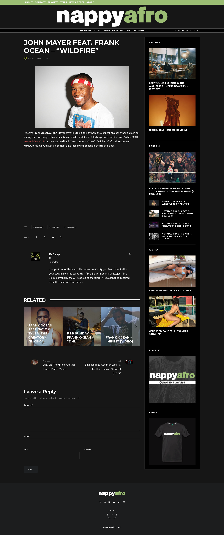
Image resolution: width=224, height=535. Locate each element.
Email (26, 453)
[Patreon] (183, 30)
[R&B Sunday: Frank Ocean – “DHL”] (82, 326)
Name (27, 440)
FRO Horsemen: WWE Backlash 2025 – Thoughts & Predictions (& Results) (171, 192)
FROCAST (126, 30)
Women (139, 30)
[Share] (36, 237)
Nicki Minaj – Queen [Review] (168, 130)
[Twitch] (194, 30)
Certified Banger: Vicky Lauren (170, 291)
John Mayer (54, 227)
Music (97, 30)
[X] (175, 30)
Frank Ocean (39, 227)
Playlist (53, 2)
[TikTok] (190, 30)
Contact (40, 2)
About (29, 2)
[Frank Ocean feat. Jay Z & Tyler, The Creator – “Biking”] (43, 326)
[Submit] (53, 237)
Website (87, 453)
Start (63, 2)
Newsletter (76, 2)
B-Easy (31, 58)
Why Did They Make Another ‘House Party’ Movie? (61, 365)
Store (90, 2)
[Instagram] (179, 30)
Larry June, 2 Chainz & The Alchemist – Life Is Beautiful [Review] (168, 86)
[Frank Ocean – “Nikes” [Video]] (120, 326)
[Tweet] (44, 237)
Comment (28, 405)
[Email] (61, 237)
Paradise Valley (71, 227)
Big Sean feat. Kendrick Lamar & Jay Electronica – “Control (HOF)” (102, 367)
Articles (109, 30)
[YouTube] (187, 30)
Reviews (85, 30)
